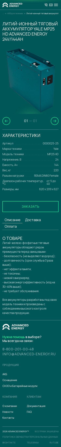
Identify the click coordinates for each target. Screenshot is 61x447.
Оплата (11, 226)
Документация (36, 405)
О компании (9, 405)
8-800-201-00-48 (18, 349)
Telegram (33, 442)
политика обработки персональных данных (30, 436)
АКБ (4, 374)
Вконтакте (9, 442)
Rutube (54, 442)
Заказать (30, 206)
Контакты (8, 417)
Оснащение (9, 380)
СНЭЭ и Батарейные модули (19, 385)
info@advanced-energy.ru (29, 353)
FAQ (29, 411)
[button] (6, 121)
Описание (12, 220)
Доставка (33, 220)
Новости (7, 411)
